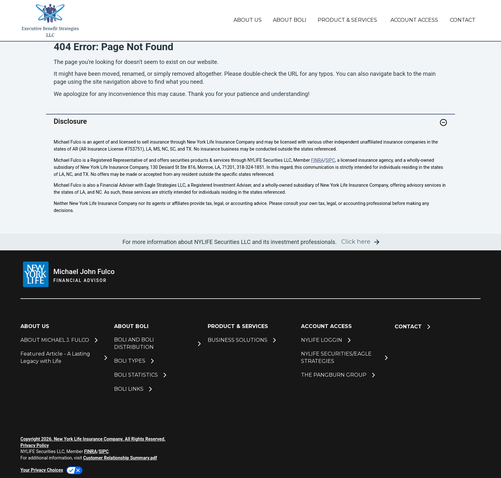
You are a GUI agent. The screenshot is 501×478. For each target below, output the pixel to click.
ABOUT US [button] (248, 20)
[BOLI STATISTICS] (157, 375)
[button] (443, 122)
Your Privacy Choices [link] (41, 470)
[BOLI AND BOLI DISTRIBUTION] (157, 343)
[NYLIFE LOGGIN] (344, 340)
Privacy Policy (34, 445)
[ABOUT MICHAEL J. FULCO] (63, 340)
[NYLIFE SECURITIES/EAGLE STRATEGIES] (344, 357)
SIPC (330, 160)
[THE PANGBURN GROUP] (344, 375)
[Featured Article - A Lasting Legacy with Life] (63, 357)
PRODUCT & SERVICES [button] (347, 20)
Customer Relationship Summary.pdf (120, 457)
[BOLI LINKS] (157, 389)
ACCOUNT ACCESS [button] (414, 20)
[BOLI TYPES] (157, 361)
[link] (250, 126)
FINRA (317, 160)
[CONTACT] (461, 20)
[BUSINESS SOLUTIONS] (251, 340)
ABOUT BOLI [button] (289, 20)
